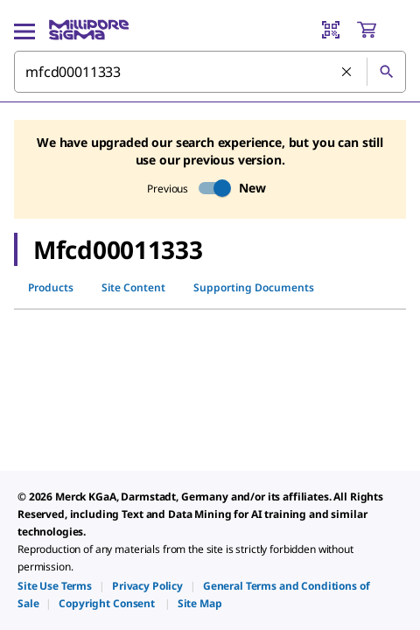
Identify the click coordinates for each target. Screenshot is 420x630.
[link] (55, 585)
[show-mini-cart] (380, 29)
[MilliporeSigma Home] (89, 29)
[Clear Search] (347, 72)
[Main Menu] (24, 30)
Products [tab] (51, 287)
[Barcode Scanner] (330, 29)
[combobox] (210, 72)
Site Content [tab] (133, 287)
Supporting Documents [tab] (253, 287)
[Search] (386, 72)
